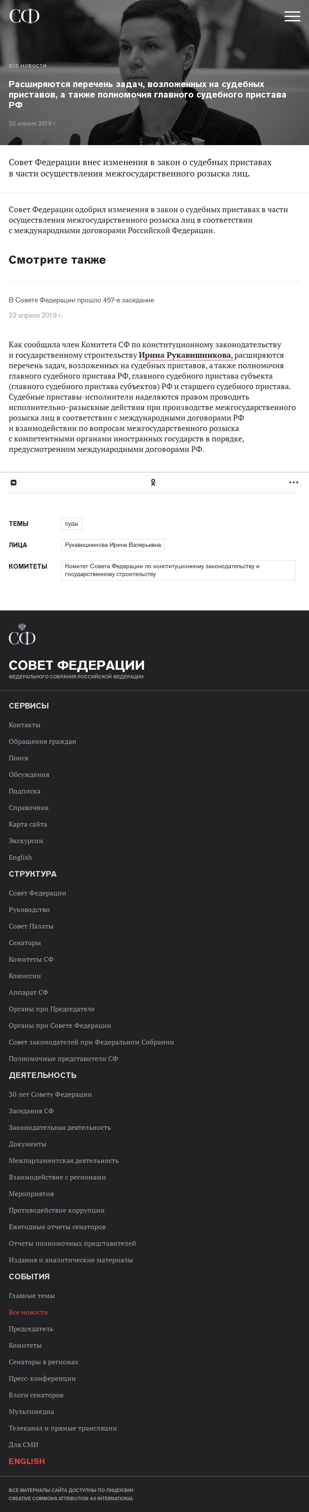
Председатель (31, 1328)
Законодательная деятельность (60, 1127)
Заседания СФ (31, 1110)
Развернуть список (294, 482)
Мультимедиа (31, 1411)
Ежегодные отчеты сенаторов (57, 1226)
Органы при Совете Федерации (60, 1025)
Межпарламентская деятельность (64, 1160)
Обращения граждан (42, 741)
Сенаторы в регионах (43, 1361)
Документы (28, 1143)
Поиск (19, 757)
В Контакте (13, 482)
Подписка (25, 791)
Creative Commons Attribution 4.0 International (71, 1498)
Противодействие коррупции (57, 1210)
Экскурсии (26, 840)
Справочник (29, 807)
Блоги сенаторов (36, 1394)
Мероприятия (31, 1193)
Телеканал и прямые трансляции (63, 1428)
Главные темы (32, 1295)
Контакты (25, 724)
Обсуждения (29, 774)
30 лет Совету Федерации (50, 1094)
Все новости (27, 66)
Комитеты (25, 1345)
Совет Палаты (31, 926)
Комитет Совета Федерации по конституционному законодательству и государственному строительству (162, 570)
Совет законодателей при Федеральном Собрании (91, 1041)
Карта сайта (28, 824)
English (20, 857)
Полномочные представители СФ (63, 1058)
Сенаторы (25, 942)
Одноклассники (153, 482)
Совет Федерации (37, 892)
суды (71, 523)
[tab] (154, 482)
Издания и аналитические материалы (71, 1259)
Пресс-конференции (42, 1378)
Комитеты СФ (31, 959)
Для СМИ (23, 1444)
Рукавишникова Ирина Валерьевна (113, 545)
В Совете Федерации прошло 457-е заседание (81, 300)
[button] (291, 18)
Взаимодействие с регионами (57, 1177)
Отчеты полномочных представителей (72, 1243)
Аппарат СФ (28, 992)
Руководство (29, 909)
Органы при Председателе (52, 1008)
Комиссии (25, 975)
